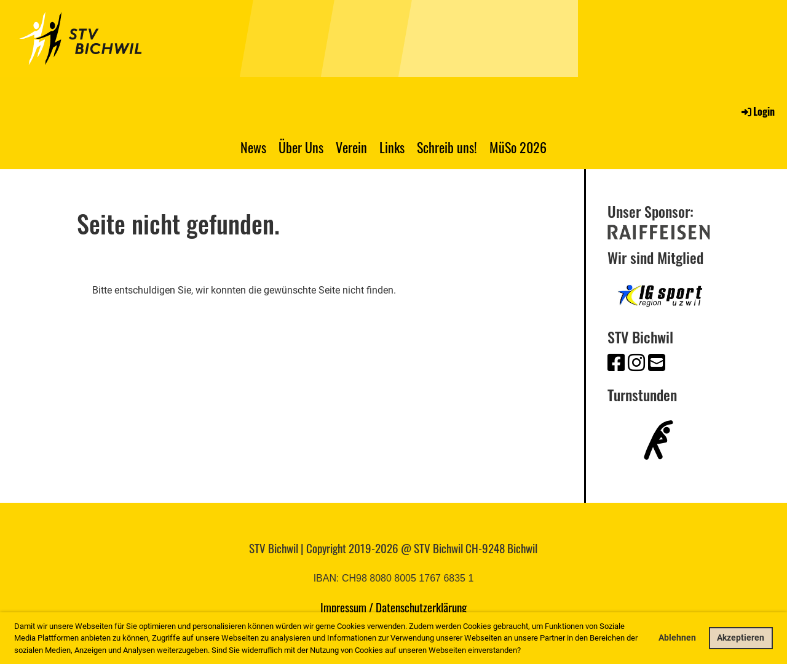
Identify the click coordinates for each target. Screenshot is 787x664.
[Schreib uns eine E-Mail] (656, 363)
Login (757, 111)
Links (392, 147)
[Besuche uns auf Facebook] (616, 363)
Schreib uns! (447, 147)
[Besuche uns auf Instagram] (636, 363)
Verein (351, 147)
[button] (524, 650)
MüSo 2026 (518, 147)
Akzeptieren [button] (740, 638)
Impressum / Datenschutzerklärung (393, 606)
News (253, 147)
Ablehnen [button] (677, 638)
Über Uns (301, 147)
